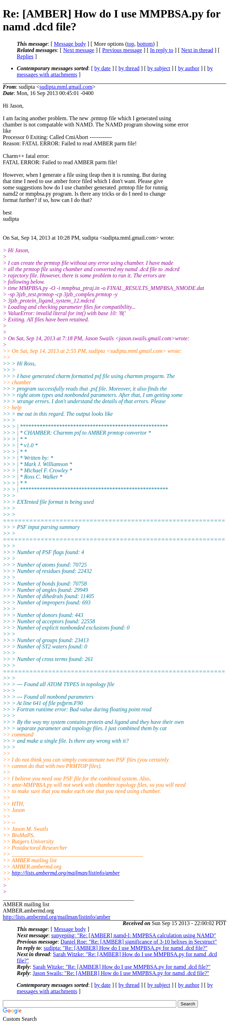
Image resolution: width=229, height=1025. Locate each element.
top (130, 44)
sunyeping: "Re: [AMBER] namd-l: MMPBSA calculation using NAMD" (133, 935)
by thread (129, 68)
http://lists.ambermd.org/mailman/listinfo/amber (66, 873)
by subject (158, 68)
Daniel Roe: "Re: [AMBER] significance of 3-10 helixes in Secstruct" (138, 942)
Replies (25, 56)
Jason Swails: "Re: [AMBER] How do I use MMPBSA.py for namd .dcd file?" (121, 973)
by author (188, 68)
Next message (78, 50)
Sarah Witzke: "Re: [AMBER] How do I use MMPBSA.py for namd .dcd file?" (121, 967)
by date (102, 68)
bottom (145, 44)
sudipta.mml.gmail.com (66, 87)
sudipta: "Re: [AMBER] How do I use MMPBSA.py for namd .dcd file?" (125, 948)
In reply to (161, 50)
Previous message (122, 50)
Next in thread (197, 50)
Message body (70, 44)
